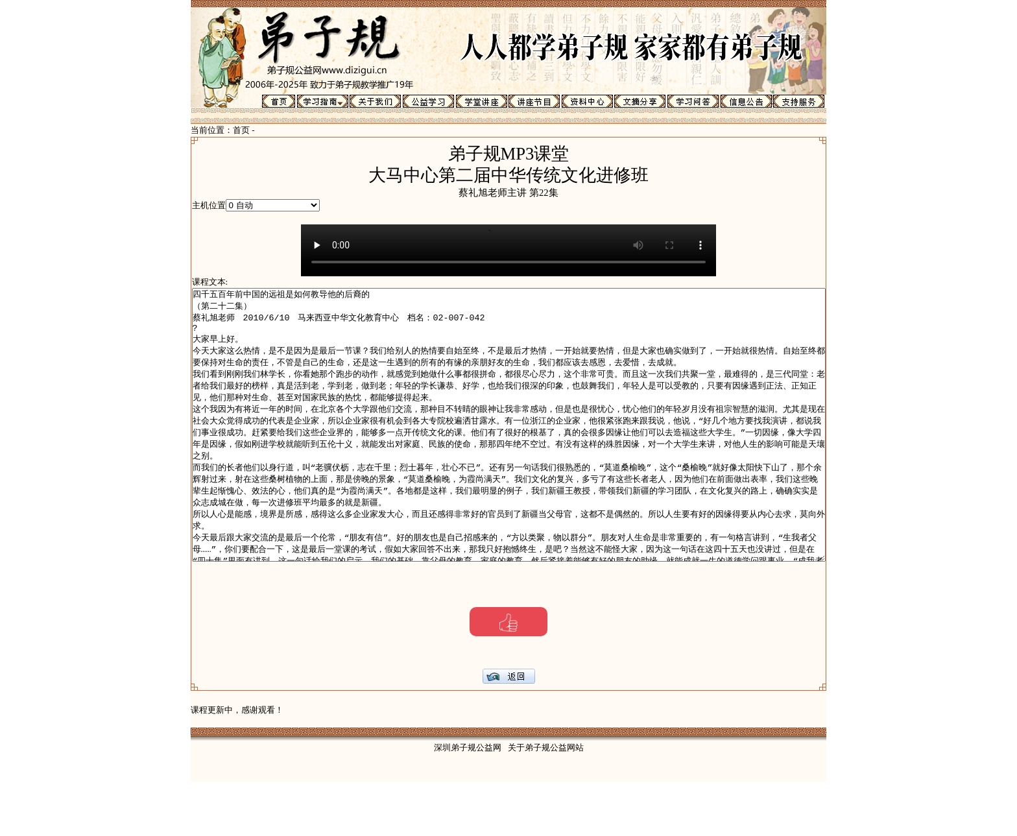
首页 (241, 130)
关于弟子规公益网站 (546, 802)
